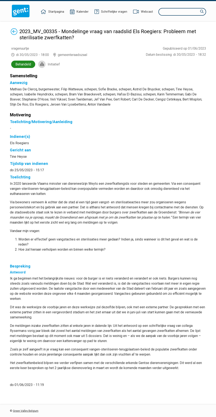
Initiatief (54, 64)
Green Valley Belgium (25, 410)
